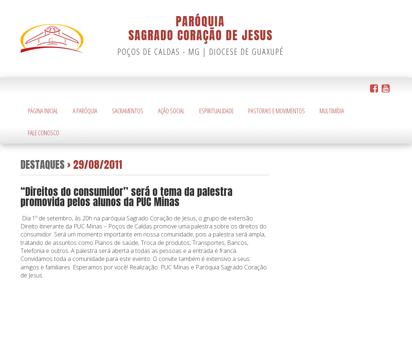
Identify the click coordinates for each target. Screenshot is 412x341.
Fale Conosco (43, 132)
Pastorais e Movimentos (276, 110)
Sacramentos (127, 110)
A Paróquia (85, 110)
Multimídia (332, 110)
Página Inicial (43, 110)
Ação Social (171, 110)
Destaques (42, 164)
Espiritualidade (216, 110)
